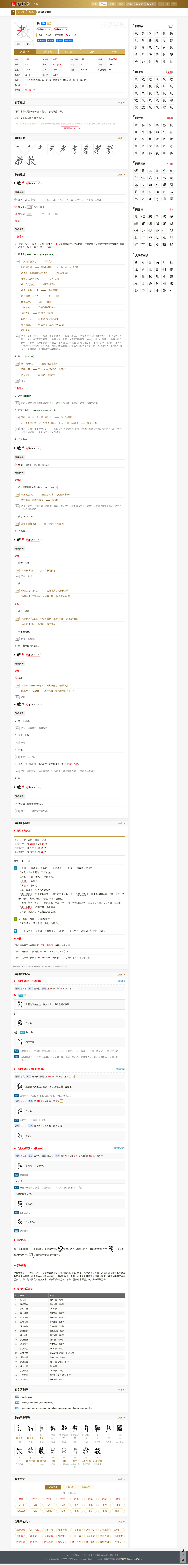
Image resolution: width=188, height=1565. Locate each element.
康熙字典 (47, 51)
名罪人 (90, 1530)
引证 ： (18, 262)
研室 (48, 1510)
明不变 (104, 1530)
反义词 (150, 4)
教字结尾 (70, 1487)
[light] (182, 1550)
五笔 (100, 64)
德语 (17, 1403)
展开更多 (69, 128)
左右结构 (113, 59)
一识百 (90, 1542)
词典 (112, 4)
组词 (120, 4)
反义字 (17, 85)
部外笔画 (74, 59)
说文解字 (69, 51)
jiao (26, 64)
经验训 (104, 1542)
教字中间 (86, 1487)
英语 (17, 1396)
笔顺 (18, 44)
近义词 (139, 4)
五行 (72, 64)
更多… (118, 1510)
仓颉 (17, 70)
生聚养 (76, 1530)
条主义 (20, 1510)
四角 (72, 70)
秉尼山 (34, 1542)
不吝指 (34, 1530)
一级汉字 (68, 40)
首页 (94, 4)
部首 (17, 59)
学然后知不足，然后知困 (119, 1530)
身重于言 (63, 1536)
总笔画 (45, 59)
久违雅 (118, 1536)
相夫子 (34, 1536)
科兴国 (104, 1536)
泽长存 (48, 1542)
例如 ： (18, 336)
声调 (44, 64)
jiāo (59, 64)
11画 (55, 59)
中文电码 (102, 70)
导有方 (76, 1542)
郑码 (44, 70)
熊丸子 (20, 1536)
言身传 (48, 1530)
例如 (34, 200)
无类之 (48, 1536)
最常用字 (41, 40)
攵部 (27, 59)
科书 (20, 1504)
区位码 (17, 75)
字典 (36, 4)
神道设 (20, 1530)
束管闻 (62, 1530)
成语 (129, 4)
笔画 (17, 80)
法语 (17, 1408)
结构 (100, 59)
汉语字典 (25, 51)
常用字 (50, 40)
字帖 (49, 23)
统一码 (45, 75)
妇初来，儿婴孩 (63, 1542)
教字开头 (53, 1487)
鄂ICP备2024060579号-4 (131, 1559)
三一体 (76, 1536)
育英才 (20, 1542)
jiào (54, 64)
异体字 (17, 90)
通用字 (59, 40)
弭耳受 (90, 1536)
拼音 (17, 64)
